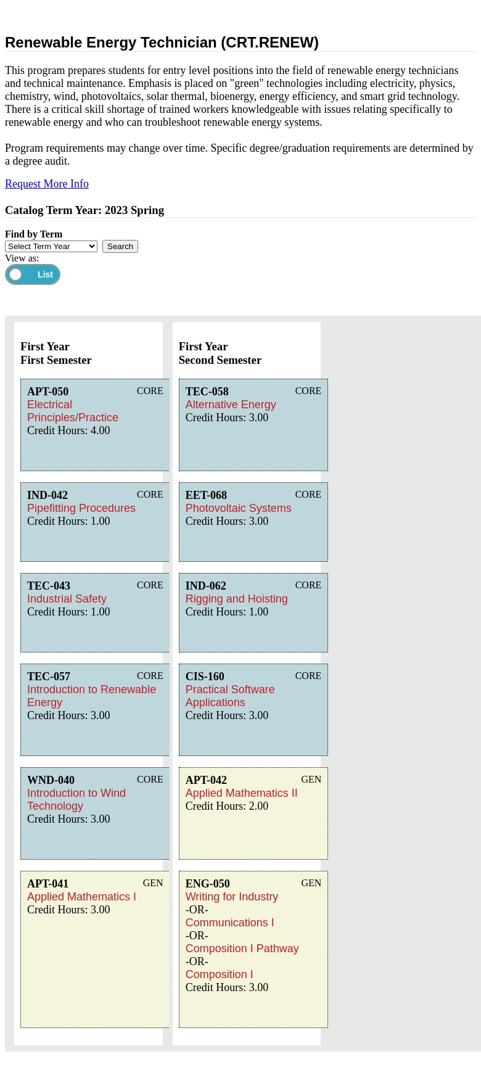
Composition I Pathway (242, 948)
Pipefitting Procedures (81, 508)
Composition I (219, 974)
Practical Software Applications (230, 696)
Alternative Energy (231, 404)
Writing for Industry (232, 897)
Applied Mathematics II (242, 793)
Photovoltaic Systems (239, 508)
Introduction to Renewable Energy (91, 696)
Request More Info (47, 184)
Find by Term (33, 234)
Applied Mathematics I (81, 897)
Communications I (230, 922)
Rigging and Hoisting (237, 599)
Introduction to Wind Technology (76, 799)
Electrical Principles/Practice (72, 411)
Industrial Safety (67, 599)
